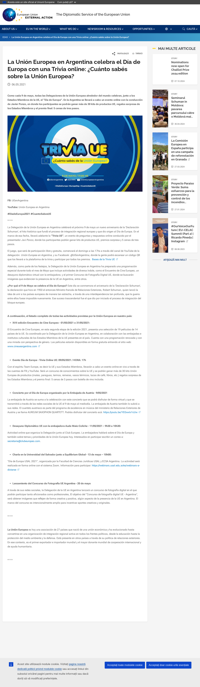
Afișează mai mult (175, 259)
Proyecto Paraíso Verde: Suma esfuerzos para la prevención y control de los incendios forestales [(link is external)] (182, 195)
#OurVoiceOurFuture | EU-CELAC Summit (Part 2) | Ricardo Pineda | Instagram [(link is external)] (182, 234)
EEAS (5, 37)
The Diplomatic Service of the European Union (93, 14)
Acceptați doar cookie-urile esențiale (169, 665)
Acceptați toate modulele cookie (124, 665)
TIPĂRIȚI (136, 53)
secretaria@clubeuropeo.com (24, 441)
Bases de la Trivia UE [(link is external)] (105, 259)
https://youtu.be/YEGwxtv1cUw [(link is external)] (122, 412)
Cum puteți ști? (66, 2)
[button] (10, 29)
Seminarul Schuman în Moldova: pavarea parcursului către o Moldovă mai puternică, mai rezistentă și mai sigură (182, 112)
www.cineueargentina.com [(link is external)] (24, 346)
